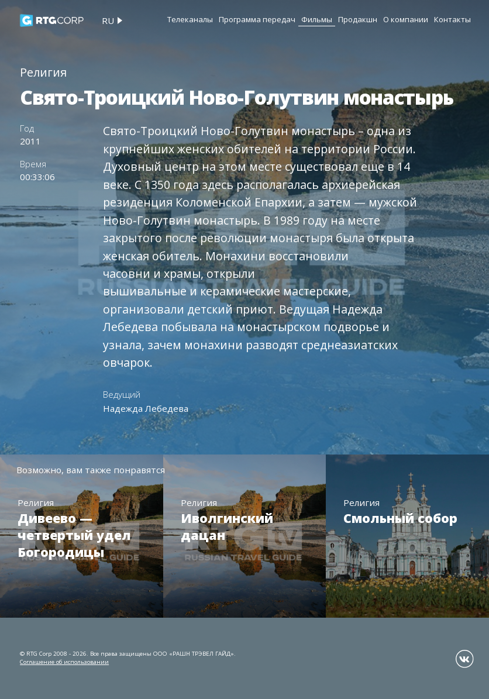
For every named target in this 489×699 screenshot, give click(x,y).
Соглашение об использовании (64, 662)
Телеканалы (190, 19)
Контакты (452, 19)
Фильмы (316, 19)
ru (108, 20)
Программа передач (257, 19)
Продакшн (357, 19)
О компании (405, 19)
